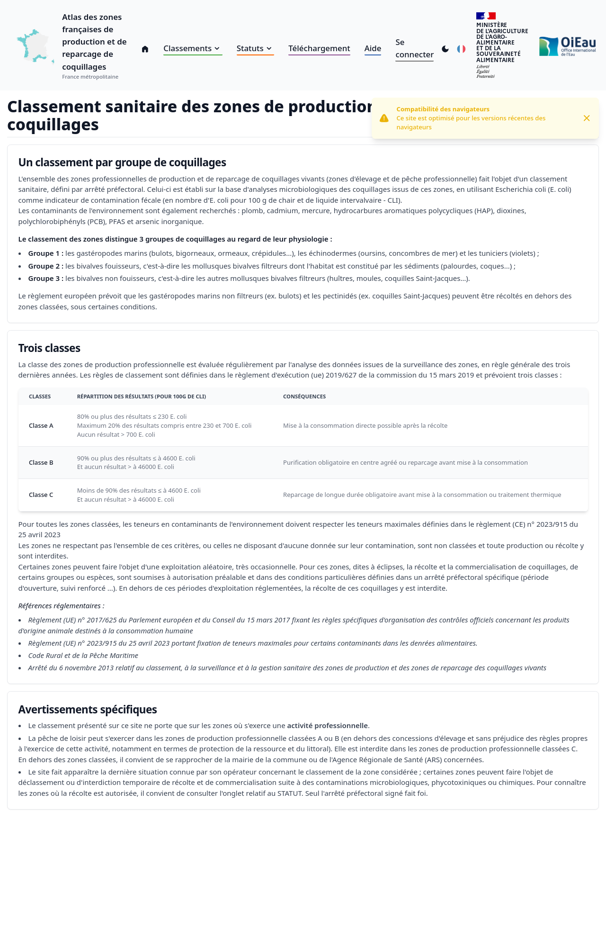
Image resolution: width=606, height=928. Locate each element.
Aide (373, 48)
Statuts (256, 48)
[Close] (586, 118)
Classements (192, 48)
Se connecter (414, 48)
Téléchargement (319, 48)
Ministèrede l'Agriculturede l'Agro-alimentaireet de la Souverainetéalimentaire (502, 42)
